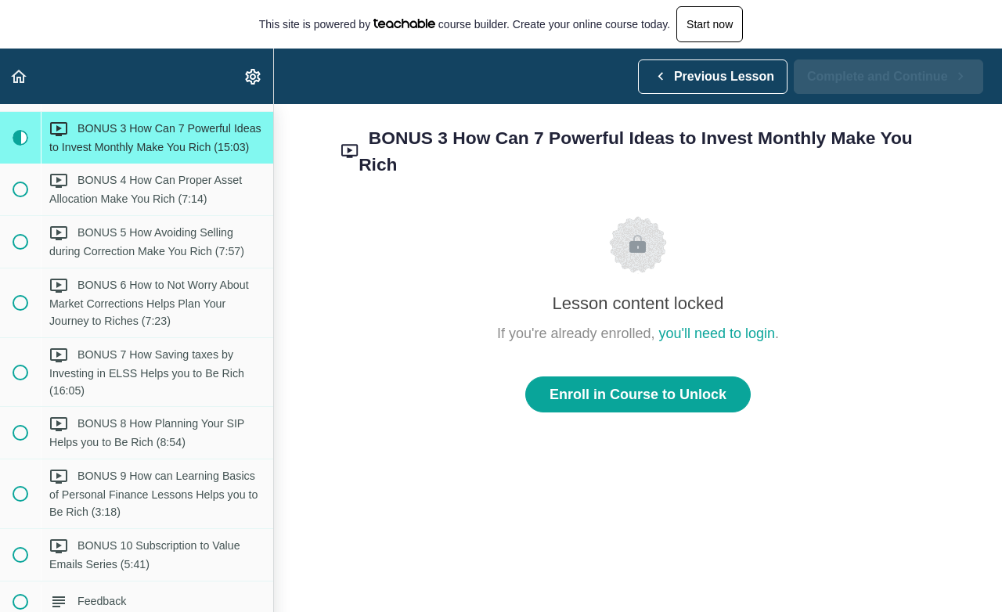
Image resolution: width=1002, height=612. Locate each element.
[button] (19, 76)
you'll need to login (717, 333)
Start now (710, 24)
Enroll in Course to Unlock (638, 394)
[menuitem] (253, 76)
